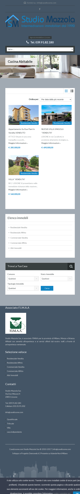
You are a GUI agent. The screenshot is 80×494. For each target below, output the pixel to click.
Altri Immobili (15, 248)
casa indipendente (14, 432)
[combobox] (23, 278)
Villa (8, 428)
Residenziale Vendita (18, 227)
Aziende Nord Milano (59, 453)
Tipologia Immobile (15, 284)
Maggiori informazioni (17, 143)
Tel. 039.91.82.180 (42, 42)
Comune (11, 274)
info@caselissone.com (46, 3)
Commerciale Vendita (19, 238)
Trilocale (10, 423)
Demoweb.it (34, 453)
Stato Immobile (47, 274)
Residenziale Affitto (18, 233)
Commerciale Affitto (18, 243)
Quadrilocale (12, 419)
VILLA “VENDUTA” (16, 179)
